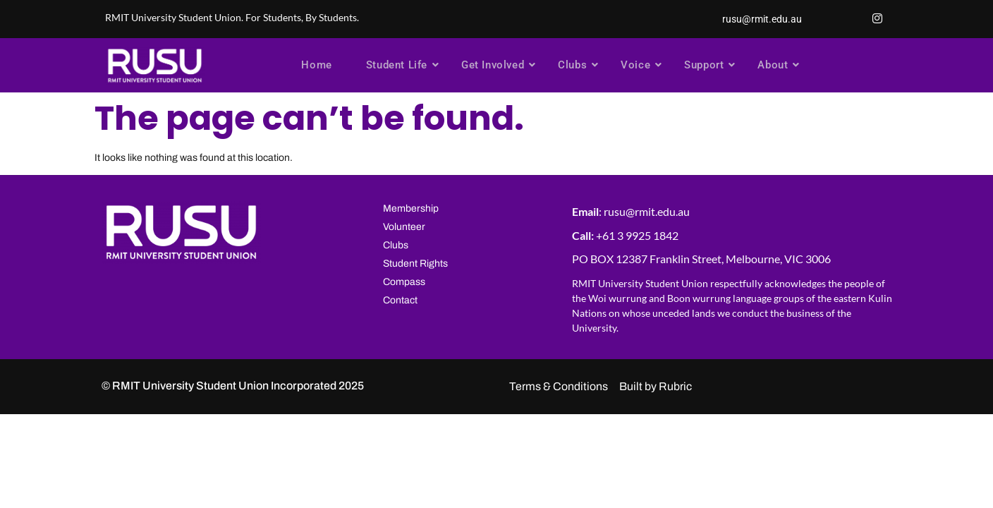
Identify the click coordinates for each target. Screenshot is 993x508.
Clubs (577, 65)
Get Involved (497, 65)
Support (708, 65)
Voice (640, 65)
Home (316, 65)
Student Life (401, 65)
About (777, 65)
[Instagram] (877, 19)
